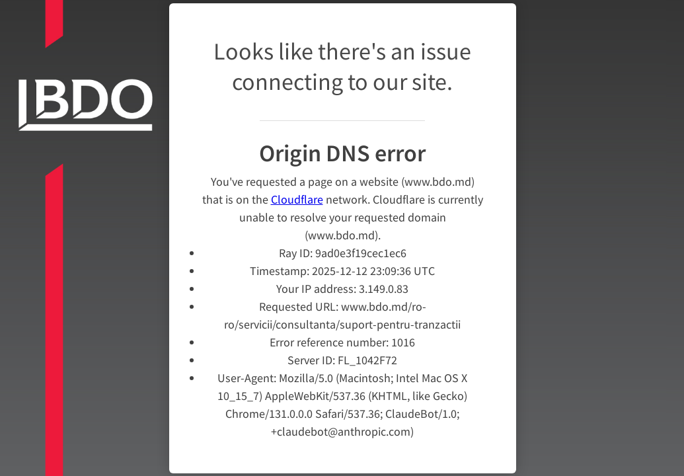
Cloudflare (297, 199)
